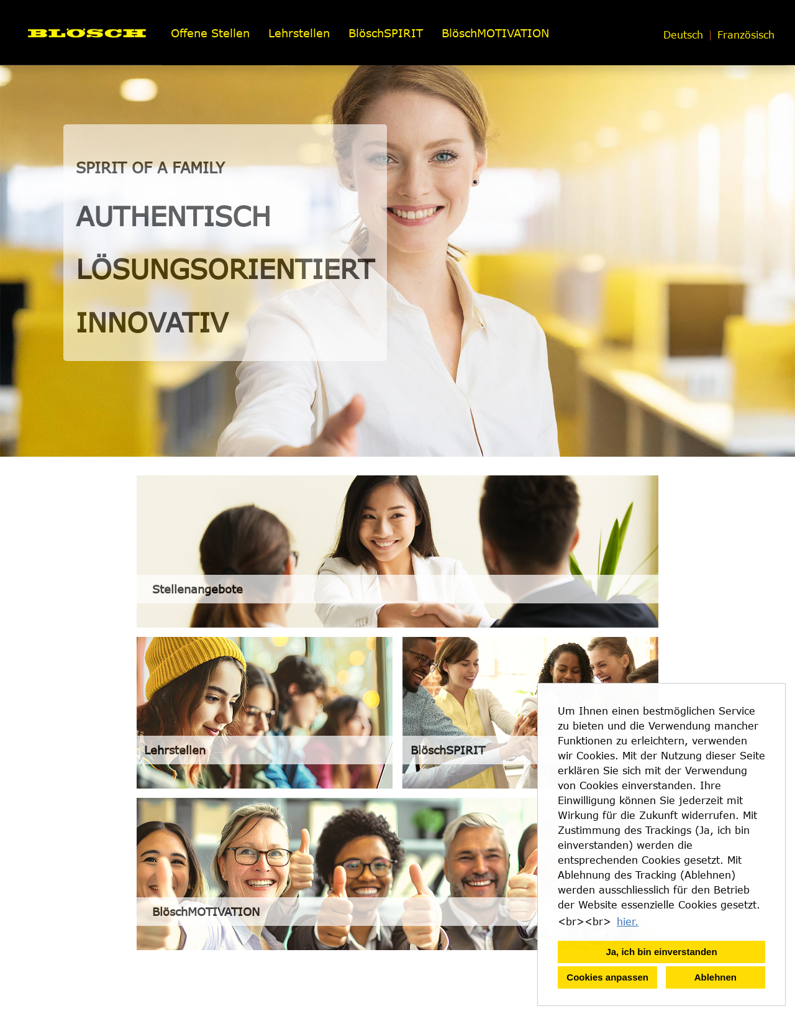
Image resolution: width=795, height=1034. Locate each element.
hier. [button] (627, 921)
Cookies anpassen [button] (607, 977)
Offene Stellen (210, 33)
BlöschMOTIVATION (495, 33)
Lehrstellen (299, 33)
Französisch (746, 34)
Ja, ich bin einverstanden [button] (661, 951)
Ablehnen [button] (715, 977)
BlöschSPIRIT (385, 33)
